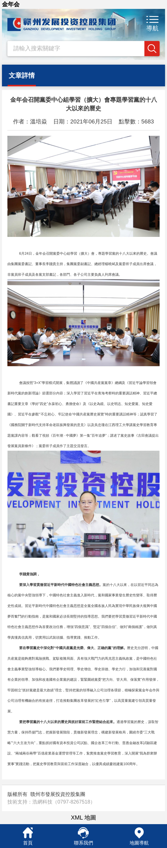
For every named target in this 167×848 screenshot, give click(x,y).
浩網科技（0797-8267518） (63, 802)
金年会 (11, 4)
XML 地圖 (83, 817)
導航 (152, 28)
